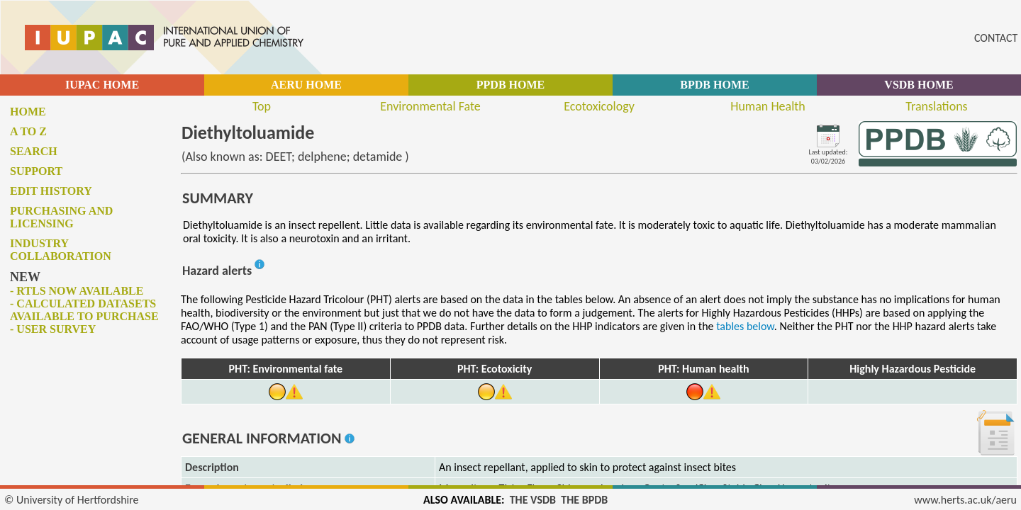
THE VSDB (533, 499)
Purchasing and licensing (61, 217)
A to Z (28, 131)
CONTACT (995, 38)
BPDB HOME (714, 85)
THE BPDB (584, 499)
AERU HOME (306, 85)
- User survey (53, 329)
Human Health (767, 106)
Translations (936, 106)
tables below (745, 326)
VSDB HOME (918, 85)
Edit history (51, 191)
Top (261, 106)
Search (33, 151)
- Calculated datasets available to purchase (84, 310)
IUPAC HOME (102, 85)
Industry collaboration (60, 249)
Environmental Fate (430, 106)
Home (28, 112)
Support (36, 171)
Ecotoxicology (599, 106)
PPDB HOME (510, 85)
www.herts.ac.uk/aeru (965, 499)
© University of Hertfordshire (71, 499)
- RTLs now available (76, 291)
